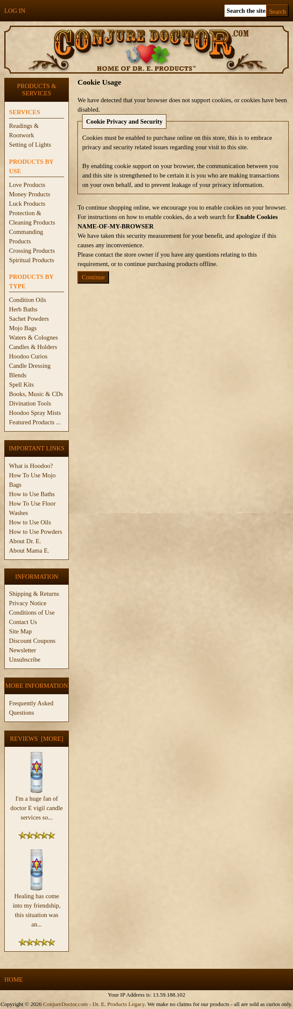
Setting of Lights (30, 144)
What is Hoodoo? (31, 465)
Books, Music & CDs (36, 394)
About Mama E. (29, 550)
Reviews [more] (36, 738)
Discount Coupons (32, 640)
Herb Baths (23, 309)
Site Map (20, 631)
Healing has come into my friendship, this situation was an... (37, 907)
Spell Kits (21, 384)
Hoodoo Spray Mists (35, 412)
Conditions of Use (32, 612)
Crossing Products (32, 250)
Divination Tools (30, 403)
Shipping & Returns (34, 593)
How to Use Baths (32, 494)
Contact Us (23, 621)
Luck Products (27, 203)
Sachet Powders (29, 318)
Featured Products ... (35, 422)
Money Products (29, 194)
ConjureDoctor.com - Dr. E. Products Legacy (94, 1004)
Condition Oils (27, 299)
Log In (14, 10)
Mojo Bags (23, 328)
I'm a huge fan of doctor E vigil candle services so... (36, 804)
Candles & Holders (33, 346)
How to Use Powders (35, 531)
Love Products (27, 184)
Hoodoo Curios (28, 356)
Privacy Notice (28, 603)
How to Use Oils (30, 522)
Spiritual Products (31, 260)
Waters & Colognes (33, 337)
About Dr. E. (25, 541)
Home (13, 979)
